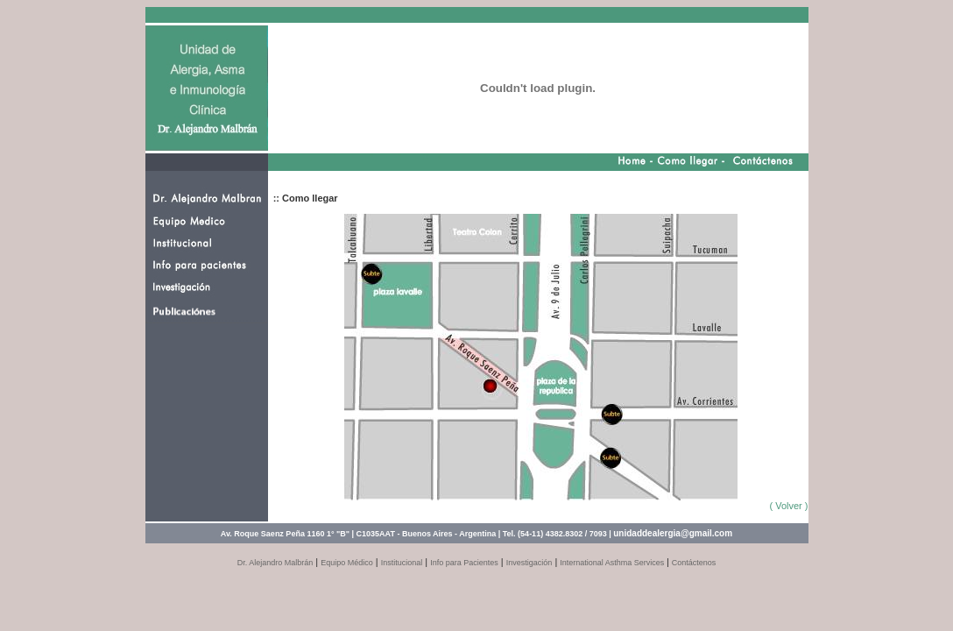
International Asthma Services (613, 562)
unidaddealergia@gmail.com (672, 533)
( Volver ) (788, 505)
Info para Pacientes (464, 562)
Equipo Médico (347, 562)
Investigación (529, 562)
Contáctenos (694, 562)
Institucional (402, 562)
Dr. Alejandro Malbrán (275, 562)
